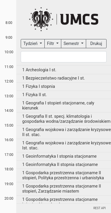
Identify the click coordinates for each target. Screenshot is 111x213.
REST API (99, 208)
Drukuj (96, 43)
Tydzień (30, 43)
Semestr (72, 43)
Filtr (51, 43)
